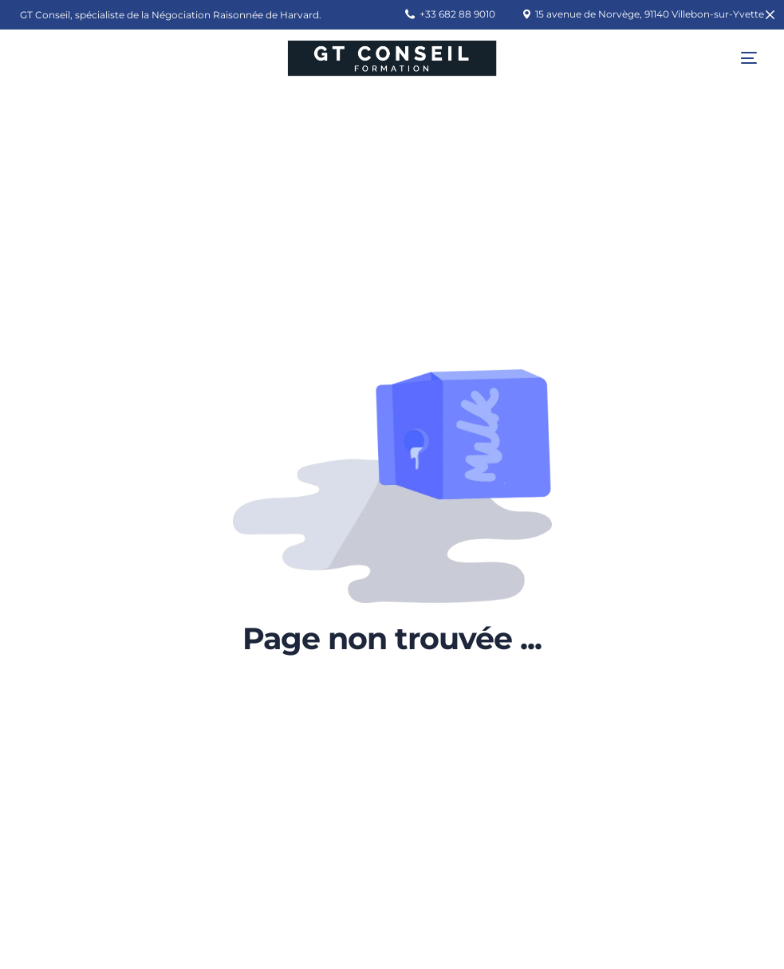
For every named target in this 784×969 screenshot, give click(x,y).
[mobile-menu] (737, 58)
